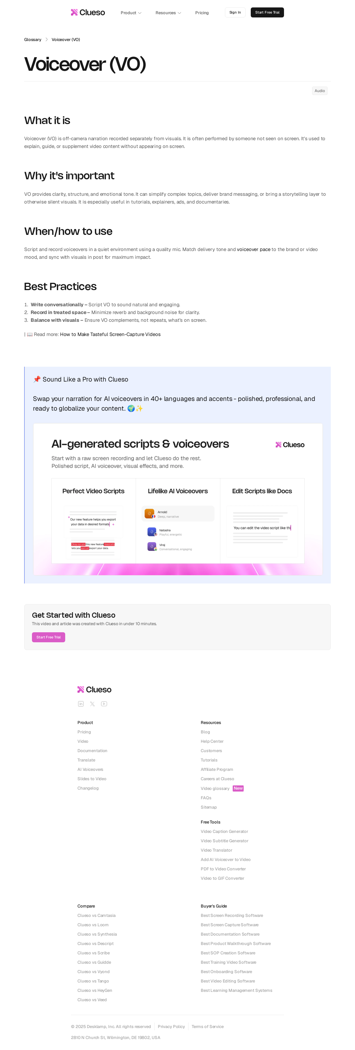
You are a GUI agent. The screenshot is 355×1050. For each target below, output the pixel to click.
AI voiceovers (123, 398)
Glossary (32, 39)
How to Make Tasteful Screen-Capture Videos (110, 334)
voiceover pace (253, 249)
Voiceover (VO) (66, 39)
